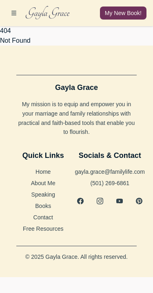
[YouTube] (119, 201)
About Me (43, 183)
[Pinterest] (139, 201)
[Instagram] (100, 201)
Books (43, 206)
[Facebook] (80, 201)
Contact (43, 217)
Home (43, 171)
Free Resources (43, 228)
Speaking (43, 194)
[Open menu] (14, 13)
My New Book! (123, 13)
